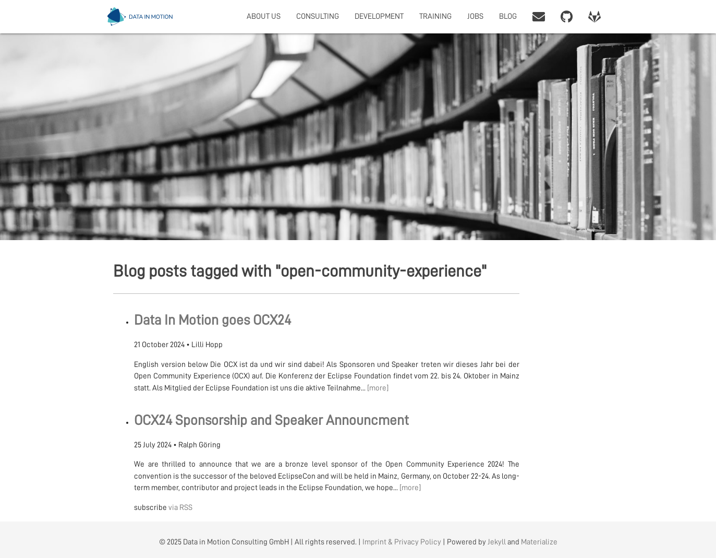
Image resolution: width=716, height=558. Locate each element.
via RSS (180, 508)
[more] (378, 388)
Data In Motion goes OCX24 (212, 320)
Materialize (539, 542)
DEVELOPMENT (379, 16)
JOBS (475, 16)
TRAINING (435, 16)
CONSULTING (317, 16)
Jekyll (497, 542)
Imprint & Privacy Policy (401, 542)
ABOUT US (264, 16)
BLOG (508, 16)
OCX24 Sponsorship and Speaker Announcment (271, 420)
